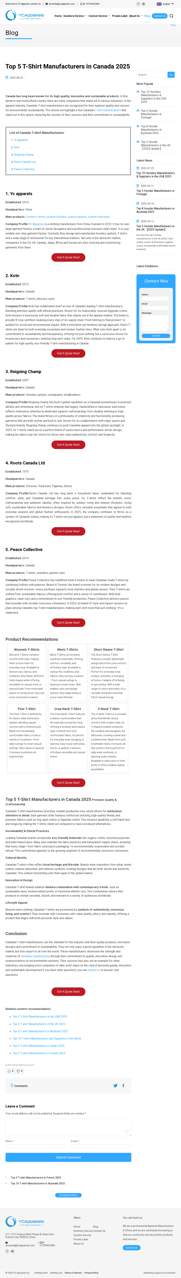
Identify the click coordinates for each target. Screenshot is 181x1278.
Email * (76, 1141)
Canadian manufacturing (35, 956)
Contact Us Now (68, 1195)
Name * (11, 1141)
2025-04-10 (147, 203)
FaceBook (123, 1085)
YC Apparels (36, 224)
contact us (23, 4)
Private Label (81, 1239)
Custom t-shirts (35, 216)
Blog (95, 1226)
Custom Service (82, 1235)
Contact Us (160, 16)
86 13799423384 (91, 4)
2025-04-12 (147, 221)
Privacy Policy (91, 1272)
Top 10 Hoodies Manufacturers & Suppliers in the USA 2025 (153, 97)
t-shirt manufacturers (108, 110)
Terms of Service (73, 1272)
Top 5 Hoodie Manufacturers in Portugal (151, 114)
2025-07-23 (147, 168)
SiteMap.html (41, 1272)
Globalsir (171, 1272)
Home (77, 1226)
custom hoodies (56, 216)
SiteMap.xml (56, 1272)
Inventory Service (83, 1230)
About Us (79, 1243)
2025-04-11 (147, 185)
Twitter (115, 1085)
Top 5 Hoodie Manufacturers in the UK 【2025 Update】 (155, 145)
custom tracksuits (99, 216)
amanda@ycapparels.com (62, 4)
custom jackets (77, 216)
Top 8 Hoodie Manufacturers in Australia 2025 (151, 130)
